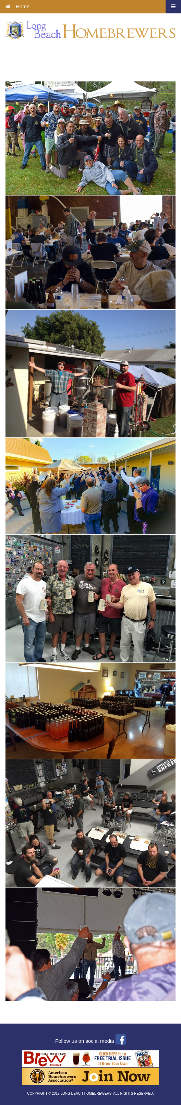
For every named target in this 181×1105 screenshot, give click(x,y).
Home (17, 6)
